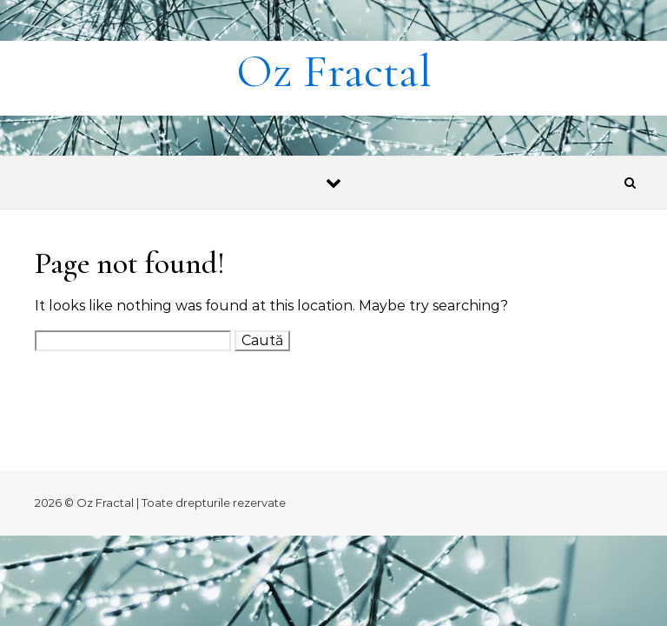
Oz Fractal (334, 71)
